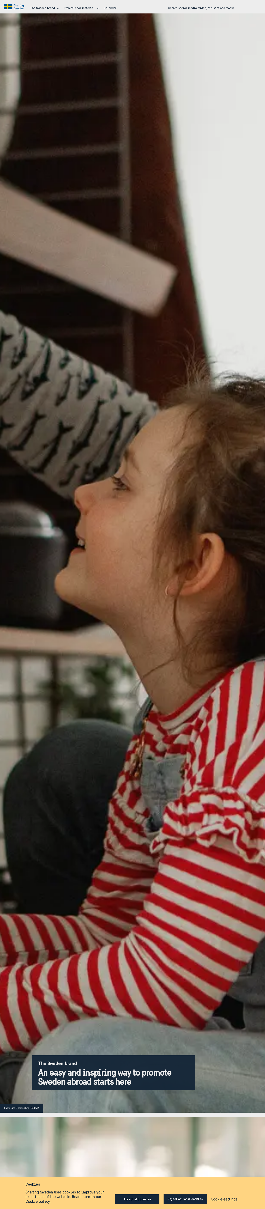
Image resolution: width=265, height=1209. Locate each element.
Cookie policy (37, 1201)
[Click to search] (233, 8)
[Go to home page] (14, 7)
